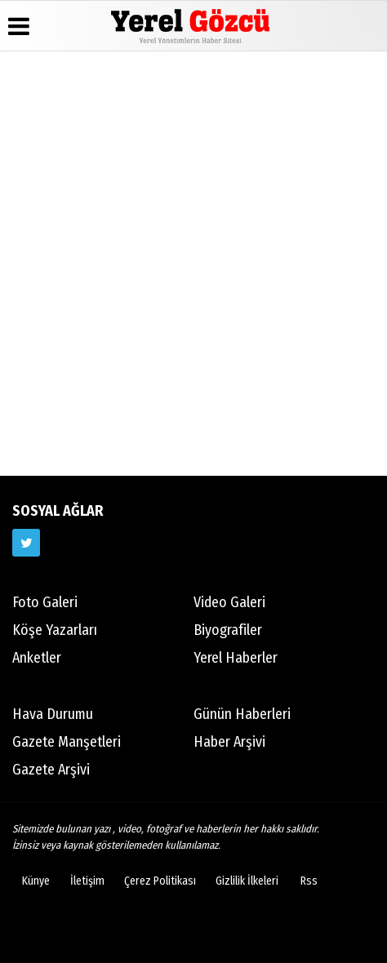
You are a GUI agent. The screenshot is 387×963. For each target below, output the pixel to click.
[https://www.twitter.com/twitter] (26, 543)
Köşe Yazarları (54, 630)
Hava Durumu (52, 714)
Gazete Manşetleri (66, 742)
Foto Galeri (45, 602)
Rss (309, 881)
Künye (36, 881)
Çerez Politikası (160, 881)
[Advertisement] (193, 261)
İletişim (87, 881)
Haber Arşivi (229, 742)
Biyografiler (228, 630)
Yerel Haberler (236, 658)
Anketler (36, 658)
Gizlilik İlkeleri (247, 881)
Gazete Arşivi (51, 770)
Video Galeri (229, 602)
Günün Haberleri (242, 714)
